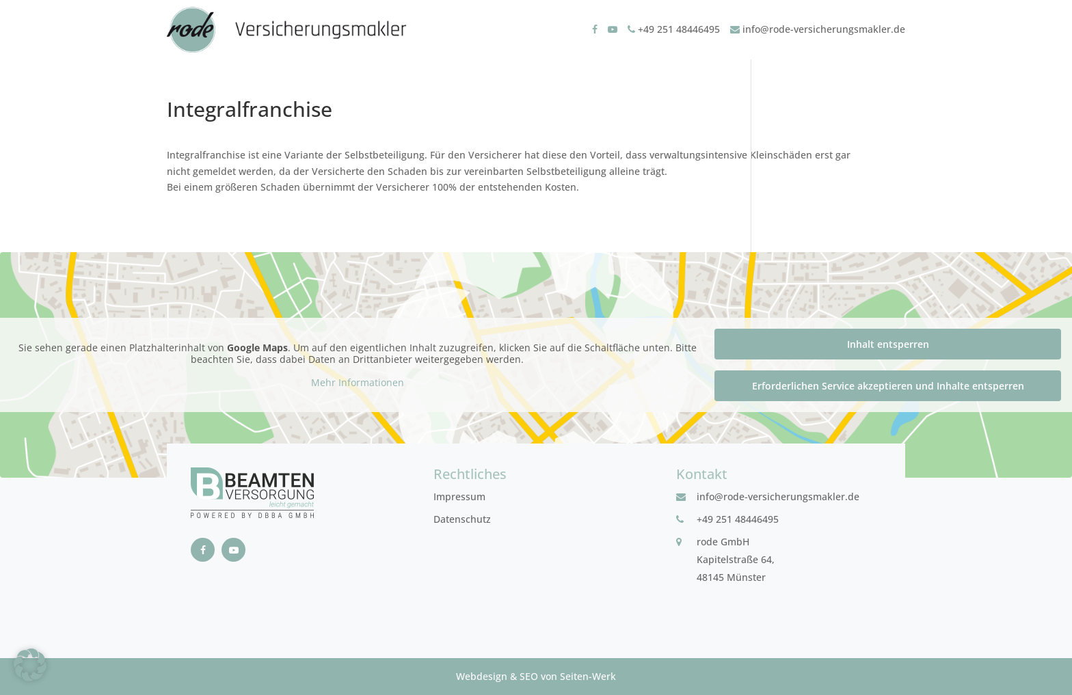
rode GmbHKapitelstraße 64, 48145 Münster (736, 559)
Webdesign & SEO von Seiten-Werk (536, 676)
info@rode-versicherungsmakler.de (817, 29)
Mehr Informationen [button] (357, 383)
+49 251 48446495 (674, 29)
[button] (30, 665)
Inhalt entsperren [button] (888, 344)
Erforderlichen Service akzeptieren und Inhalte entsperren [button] (888, 385)
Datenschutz (462, 519)
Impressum (459, 496)
